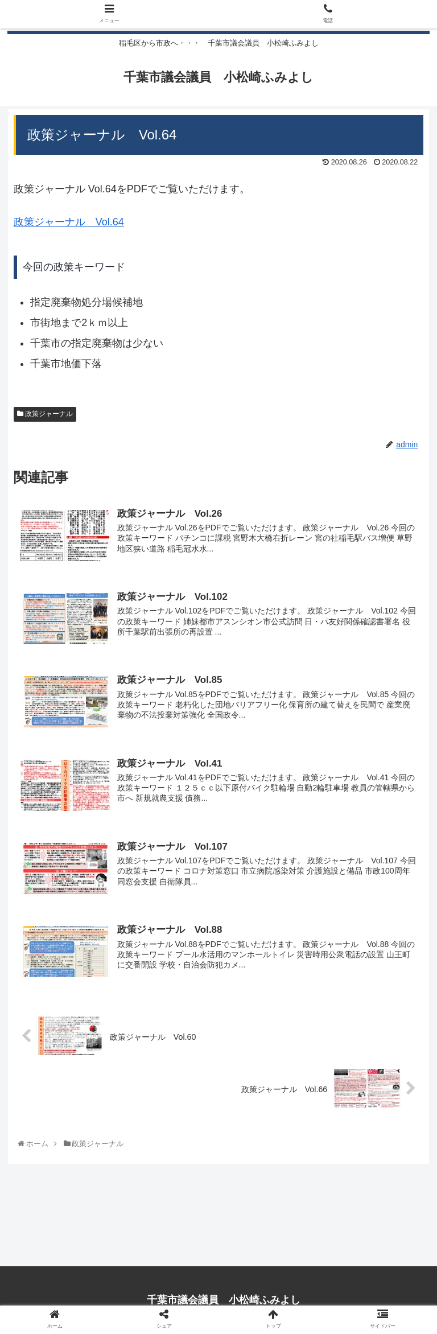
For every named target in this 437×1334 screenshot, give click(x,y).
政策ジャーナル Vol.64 (69, 223)
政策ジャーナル (45, 415)
